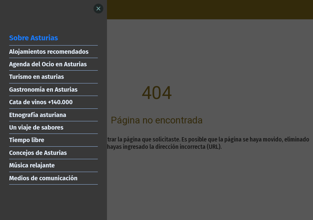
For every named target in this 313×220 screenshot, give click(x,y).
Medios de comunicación (43, 178)
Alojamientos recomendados (49, 51)
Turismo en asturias (36, 76)
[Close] (98, 8)
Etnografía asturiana (37, 115)
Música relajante (32, 165)
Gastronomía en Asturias (43, 89)
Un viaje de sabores (36, 127)
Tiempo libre (26, 140)
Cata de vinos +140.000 (41, 102)
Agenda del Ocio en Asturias (48, 64)
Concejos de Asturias (38, 152)
